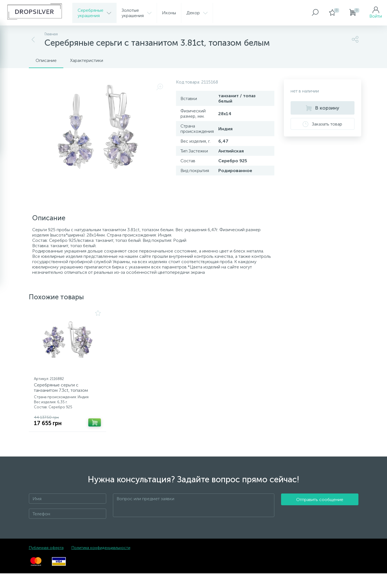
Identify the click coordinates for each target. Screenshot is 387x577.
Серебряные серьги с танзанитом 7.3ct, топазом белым (63, 392)
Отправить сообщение (319, 509)
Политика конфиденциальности (100, 551)
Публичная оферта (46, 551)
